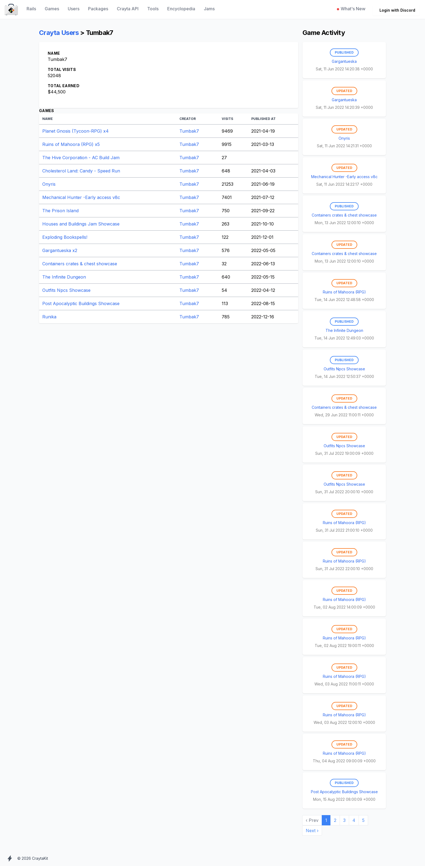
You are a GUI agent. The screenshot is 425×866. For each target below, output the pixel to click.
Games (52, 8)
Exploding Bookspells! (64, 237)
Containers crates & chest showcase (79, 263)
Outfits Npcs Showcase (66, 290)
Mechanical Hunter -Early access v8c (81, 197)
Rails (31, 8)
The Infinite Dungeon (64, 277)
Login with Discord (397, 10)
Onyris (49, 184)
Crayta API (128, 8)
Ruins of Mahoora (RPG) (71, 144)
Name (47, 119)
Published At (263, 119)
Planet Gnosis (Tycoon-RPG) (75, 131)
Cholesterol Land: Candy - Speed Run (81, 171)
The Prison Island (60, 210)
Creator (187, 119)
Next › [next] (312, 830)
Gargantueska (59, 250)
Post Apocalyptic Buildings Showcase (81, 303)
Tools (153, 8)
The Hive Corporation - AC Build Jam (81, 157)
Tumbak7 (189, 131)
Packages (98, 8)
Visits (227, 119)
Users (73, 8)
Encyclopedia (181, 8)
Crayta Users (59, 33)
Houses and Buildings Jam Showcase (81, 224)
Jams (209, 8)
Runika (49, 316)
